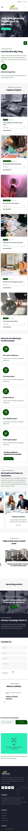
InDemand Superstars (8, 72)
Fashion (6, 318)
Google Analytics (8, 397)
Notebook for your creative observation (13, 242)
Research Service (14, 517)
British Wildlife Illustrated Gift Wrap (12, 164)
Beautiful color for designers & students (13, 282)
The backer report (9, 376)
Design (5, 119)
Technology (7, 200)
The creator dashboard (10, 355)
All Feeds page (21, 756)
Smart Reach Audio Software (10, 321)
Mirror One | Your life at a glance (11, 203)
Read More (14, 525)
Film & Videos (7, 161)
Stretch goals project (10, 440)
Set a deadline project (10, 419)
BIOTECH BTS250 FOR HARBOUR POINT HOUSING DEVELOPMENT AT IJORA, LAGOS (14, 565)
